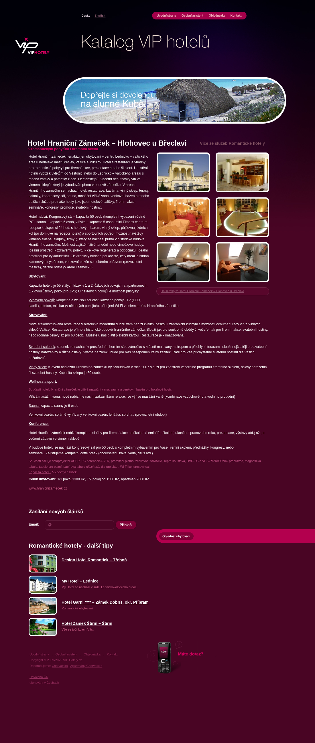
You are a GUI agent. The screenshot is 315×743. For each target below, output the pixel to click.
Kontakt (237, 16)
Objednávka (217, 16)
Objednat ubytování (176, 536)
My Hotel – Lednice (80, 581)
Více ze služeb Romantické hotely (232, 143)
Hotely (86, 15)
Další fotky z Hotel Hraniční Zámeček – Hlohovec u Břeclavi (202, 291)
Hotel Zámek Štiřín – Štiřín (87, 623)
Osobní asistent (192, 16)
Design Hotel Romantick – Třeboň (94, 560)
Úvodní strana (165, 16)
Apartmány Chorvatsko (86, 665)
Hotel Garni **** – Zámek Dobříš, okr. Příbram (105, 602)
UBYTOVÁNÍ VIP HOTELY (34, 45)
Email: (34, 524)
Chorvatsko (99, 15)
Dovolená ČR (38, 677)
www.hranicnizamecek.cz (48, 488)
